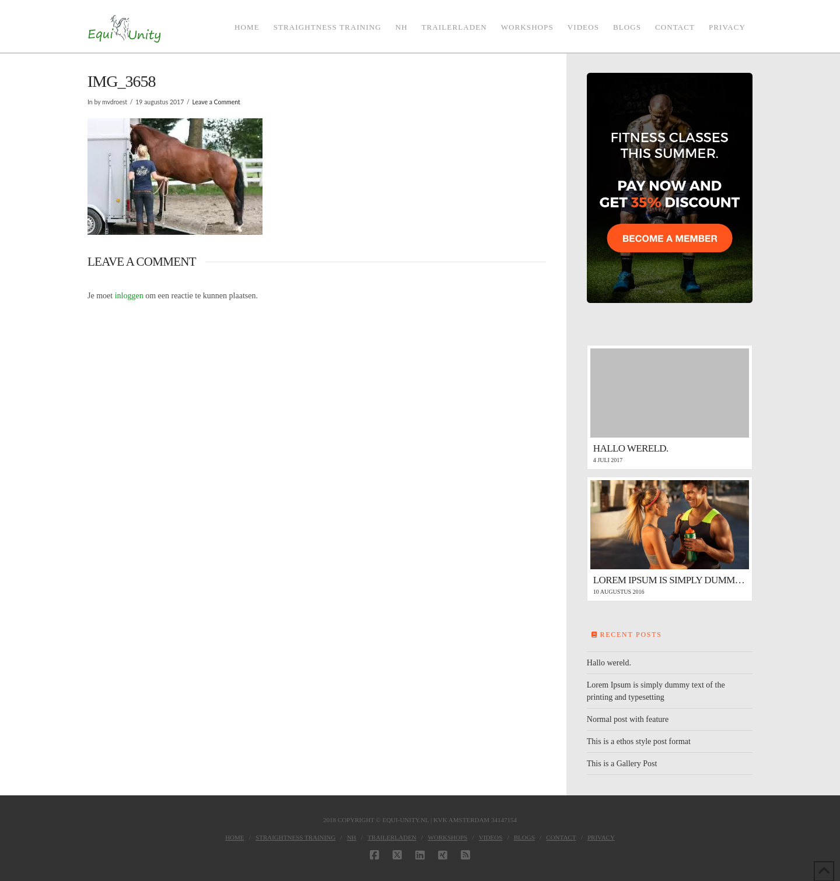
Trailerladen (392, 837)
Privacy (601, 837)
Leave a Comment (216, 101)
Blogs (524, 837)
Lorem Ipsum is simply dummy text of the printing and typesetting (656, 691)
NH (351, 837)
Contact (561, 837)
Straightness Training (295, 837)
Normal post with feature (627, 719)
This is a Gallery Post (622, 763)
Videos (490, 837)
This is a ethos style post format (639, 741)
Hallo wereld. (609, 662)
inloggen (129, 295)
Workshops (447, 837)
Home (234, 837)
